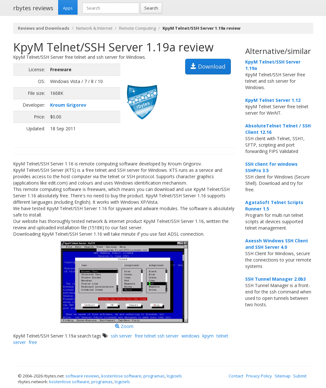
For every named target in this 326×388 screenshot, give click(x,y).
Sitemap (283, 376)
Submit (300, 376)
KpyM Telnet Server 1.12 (272, 100)
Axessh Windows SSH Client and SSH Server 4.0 (276, 244)
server (19, 342)
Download (208, 66)
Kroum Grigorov (68, 105)
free (33, 342)
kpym (208, 336)
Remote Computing (137, 28)
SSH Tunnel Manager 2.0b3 (275, 279)
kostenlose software (121, 376)
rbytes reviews (33, 8)
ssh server (121, 336)
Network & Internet (94, 28)
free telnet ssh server (156, 336)
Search (151, 8)
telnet (222, 336)
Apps (68, 8)
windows (190, 336)
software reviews (82, 376)
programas (154, 376)
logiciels (174, 376)
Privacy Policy (259, 376)
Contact (236, 376)
